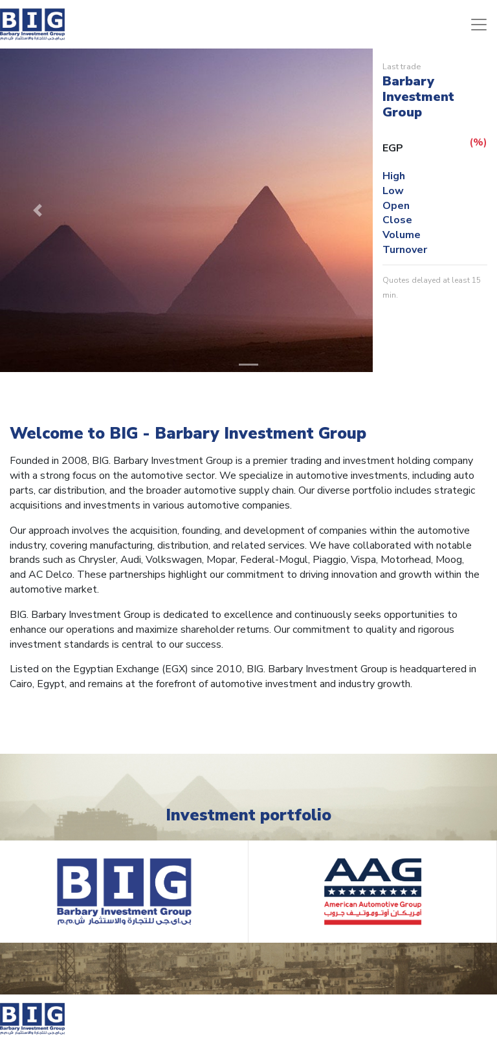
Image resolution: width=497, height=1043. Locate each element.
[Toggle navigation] (479, 25)
